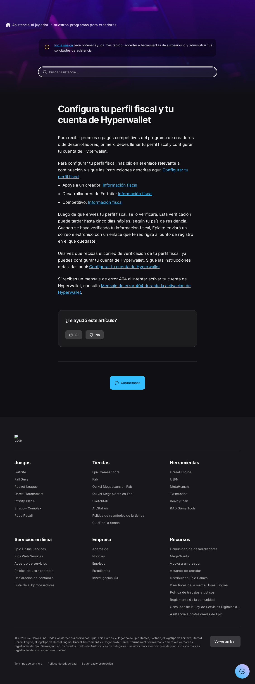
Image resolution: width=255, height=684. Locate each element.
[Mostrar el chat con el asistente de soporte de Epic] (242, 671)
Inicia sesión (63, 45)
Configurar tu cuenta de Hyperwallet (124, 266)
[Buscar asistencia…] (127, 71)
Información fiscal (120, 185)
